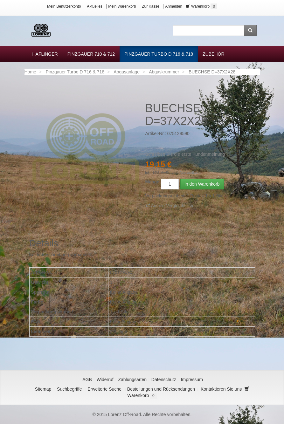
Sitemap (43, 389)
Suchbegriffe (69, 389)
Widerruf (105, 379)
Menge (152, 181)
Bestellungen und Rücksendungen (161, 389)
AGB (87, 379)
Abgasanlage (127, 71)
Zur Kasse (150, 6)
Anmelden (173, 6)
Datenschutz (163, 379)
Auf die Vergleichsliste (170, 205)
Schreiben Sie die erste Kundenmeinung (185, 154)
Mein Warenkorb (122, 6)
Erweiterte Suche (104, 389)
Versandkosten (192, 172)
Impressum (192, 379)
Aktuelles (94, 6)
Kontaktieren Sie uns (221, 389)
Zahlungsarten (132, 379)
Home (30, 71)
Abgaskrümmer (164, 71)
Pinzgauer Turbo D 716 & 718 (75, 71)
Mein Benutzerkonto (64, 6)
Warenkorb (202, 6)
